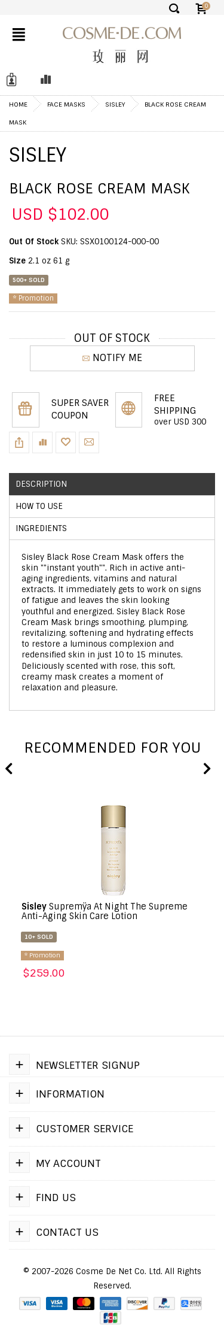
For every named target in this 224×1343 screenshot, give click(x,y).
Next (206, 769)
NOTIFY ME (112, 357)
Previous (9, 769)
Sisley (115, 104)
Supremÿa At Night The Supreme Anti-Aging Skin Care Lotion (105, 911)
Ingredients (41, 528)
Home (18, 104)
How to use (39, 506)
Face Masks (66, 104)
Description (41, 484)
